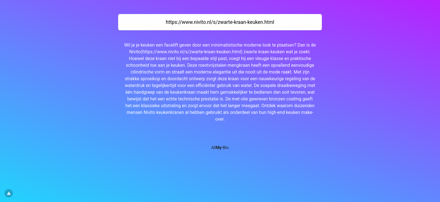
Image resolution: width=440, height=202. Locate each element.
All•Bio (220, 147)
